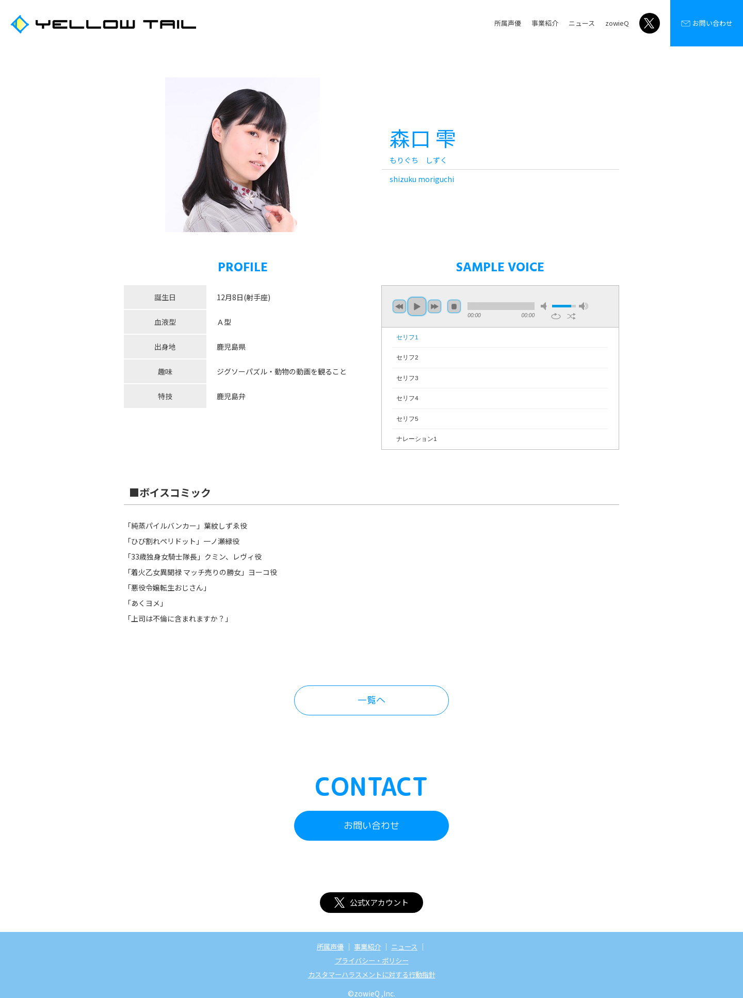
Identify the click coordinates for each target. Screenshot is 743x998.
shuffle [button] (571, 316)
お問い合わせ (707, 23)
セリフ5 (407, 419)
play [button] (417, 306)
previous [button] (399, 306)
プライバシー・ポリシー (371, 960)
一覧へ (371, 700)
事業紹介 (544, 23)
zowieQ (617, 23)
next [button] (434, 306)
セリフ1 (407, 337)
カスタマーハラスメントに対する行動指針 (371, 973)
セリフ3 (407, 378)
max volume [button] (583, 306)
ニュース (582, 23)
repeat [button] (556, 316)
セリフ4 (407, 398)
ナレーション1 (416, 439)
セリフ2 (407, 357)
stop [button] (454, 306)
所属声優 (507, 23)
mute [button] (545, 306)
